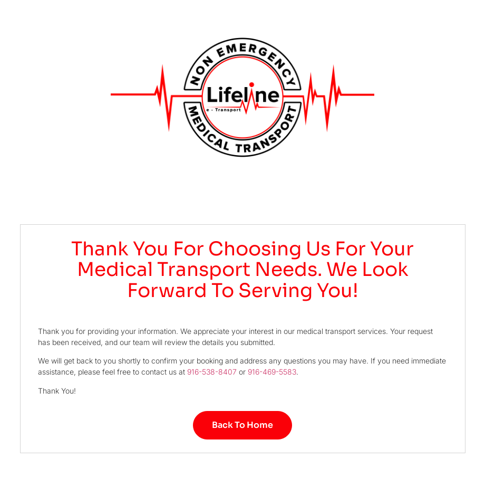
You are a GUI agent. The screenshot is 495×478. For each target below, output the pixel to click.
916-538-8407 (212, 371)
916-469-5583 (272, 371)
